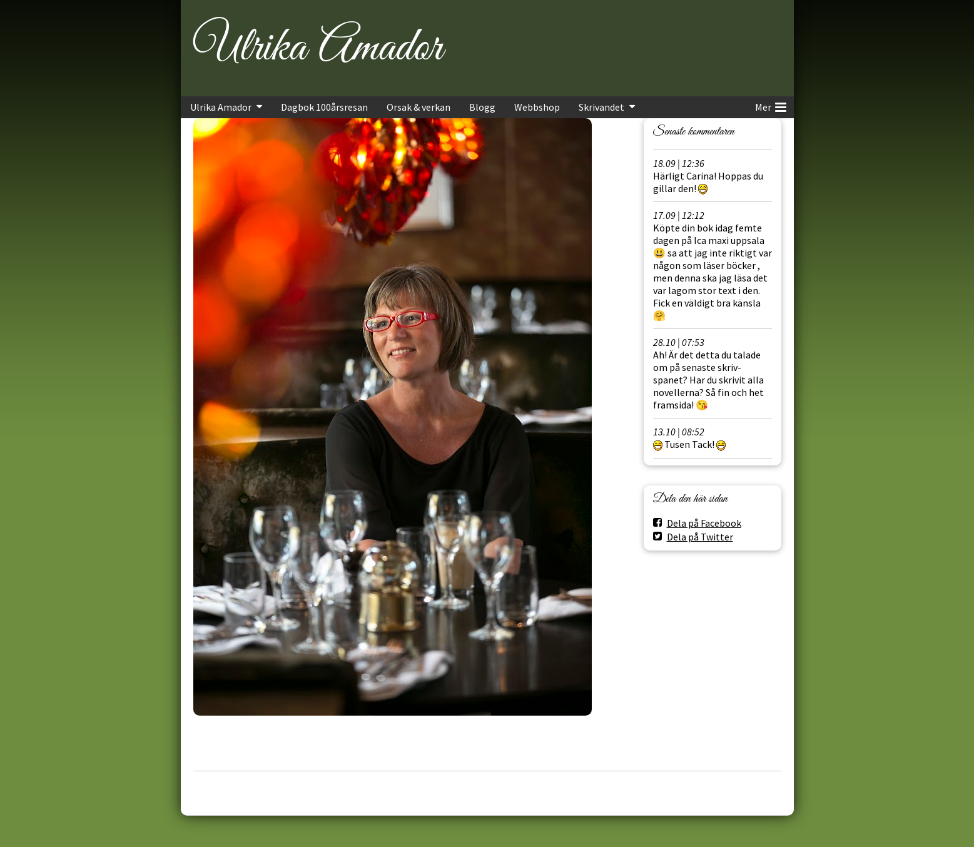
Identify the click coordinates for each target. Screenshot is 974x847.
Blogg (482, 107)
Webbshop (537, 107)
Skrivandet (601, 107)
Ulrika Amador (317, 48)
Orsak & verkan (418, 107)
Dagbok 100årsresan (324, 107)
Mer (770, 105)
